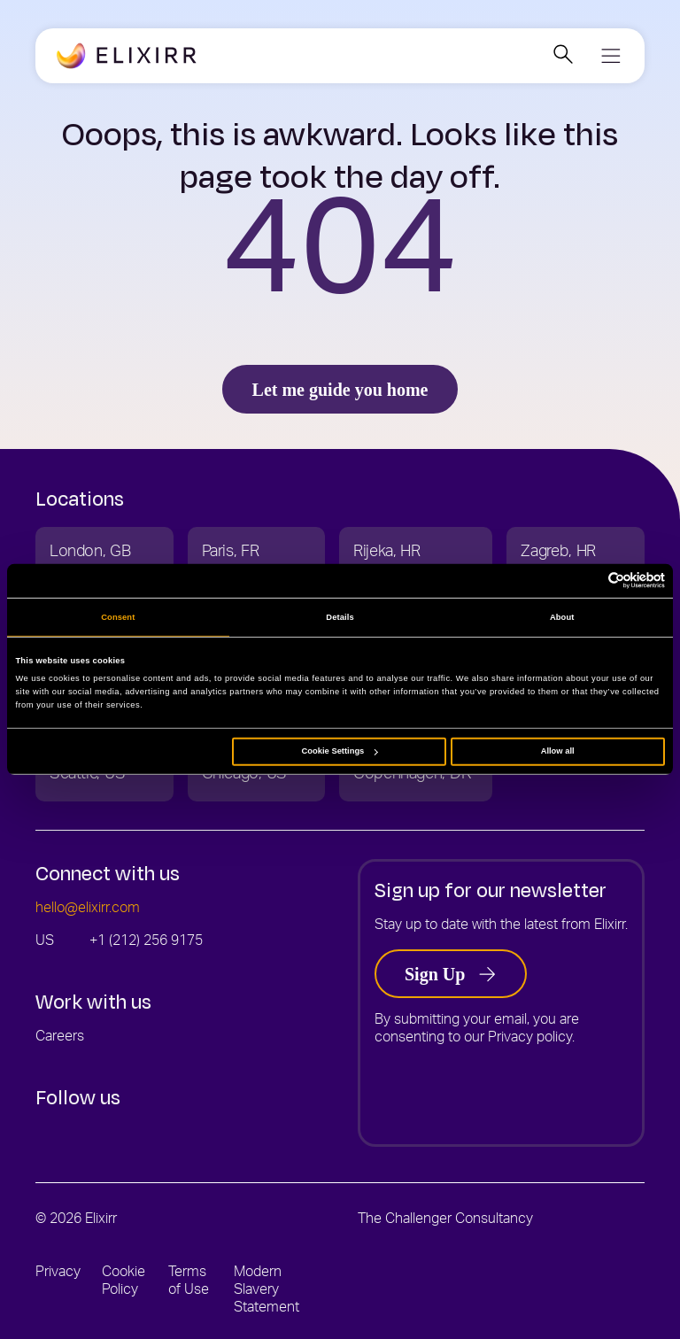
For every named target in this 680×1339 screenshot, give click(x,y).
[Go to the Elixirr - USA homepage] (127, 56)
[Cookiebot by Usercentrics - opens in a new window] (587, 580)
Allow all (558, 751)
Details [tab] (339, 617)
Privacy (58, 1273)
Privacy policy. (531, 1039)
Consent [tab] (118, 617)
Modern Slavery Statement (266, 1291)
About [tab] (562, 617)
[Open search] (563, 56)
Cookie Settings (340, 751)
